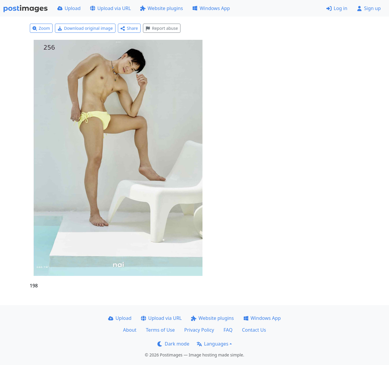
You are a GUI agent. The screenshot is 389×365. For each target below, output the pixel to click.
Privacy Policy (199, 330)
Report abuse (162, 28)
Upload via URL (110, 8)
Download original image (85, 28)
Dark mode (173, 344)
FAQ (228, 330)
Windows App (211, 8)
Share (129, 28)
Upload (69, 8)
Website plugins (161, 8)
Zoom (41, 28)
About (129, 330)
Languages (212, 344)
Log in (336, 8)
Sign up (369, 8)
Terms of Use (160, 330)
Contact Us (254, 330)
